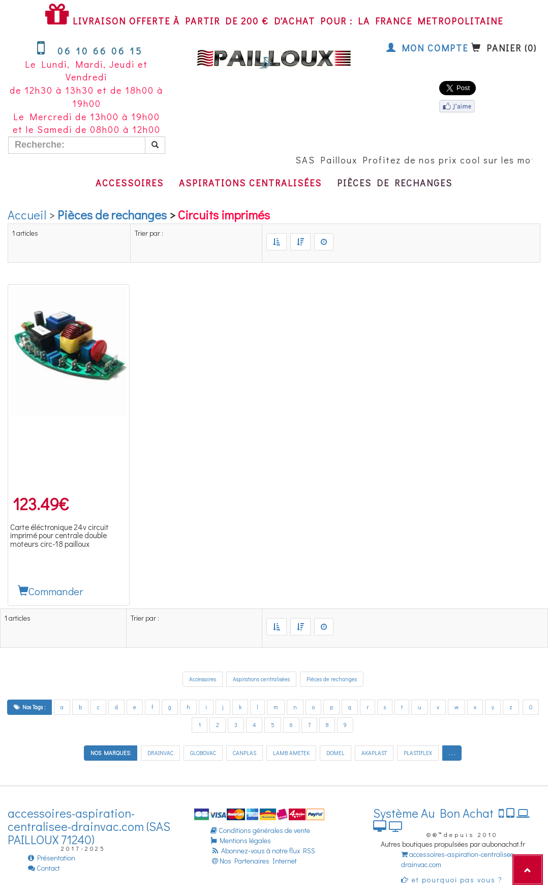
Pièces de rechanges (394, 183)
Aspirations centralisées (250, 183)
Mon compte (427, 48)
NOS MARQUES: (110, 753)
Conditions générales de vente (260, 830)
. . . (452, 753)
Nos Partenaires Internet (253, 861)
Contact (44, 868)
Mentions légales (240, 840)
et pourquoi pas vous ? (452, 879)
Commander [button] (50, 591)
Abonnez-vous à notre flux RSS (262, 850)
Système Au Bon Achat (451, 819)
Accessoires (130, 183)
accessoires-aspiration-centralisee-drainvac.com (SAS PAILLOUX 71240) (89, 826)
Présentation (51, 858)
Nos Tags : (29, 707)
